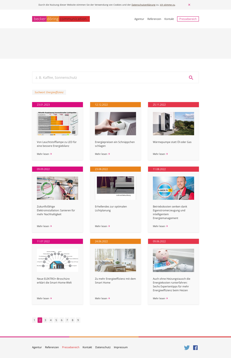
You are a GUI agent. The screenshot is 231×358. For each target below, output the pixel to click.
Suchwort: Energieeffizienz (49, 92)
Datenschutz (103, 347)
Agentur (139, 19)
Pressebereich (188, 19)
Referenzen (154, 19)
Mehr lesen (43, 153)
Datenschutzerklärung (143, 4)
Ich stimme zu (167, 4)
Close (189, 5)
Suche (192, 77)
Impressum (121, 347)
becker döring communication (61, 19)
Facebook (196, 347)
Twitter (187, 347)
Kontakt (169, 19)
